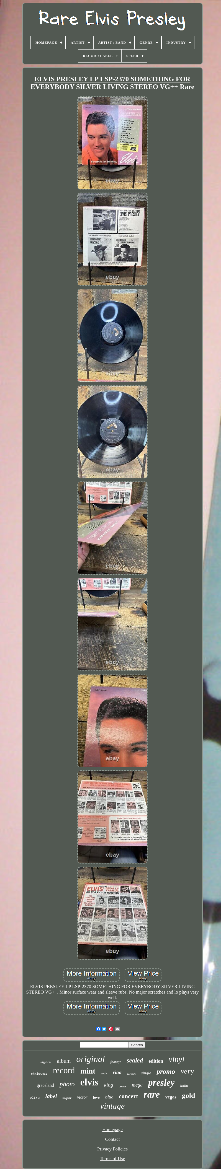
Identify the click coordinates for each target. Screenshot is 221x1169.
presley (161, 1083)
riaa (117, 1072)
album (64, 1061)
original (90, 1059)
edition (155, 1061)
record (64, 1070)
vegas (170, 1097)
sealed (135, 1060)
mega (137, 1085)
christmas (39, 1073)
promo (165, 1071)
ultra (35, 1098)
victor (82, 1097)
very (187, 1071)
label (51, 1096)
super (67, 1098)
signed (45, 1061)
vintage (112, 1105)
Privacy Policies (112, 1149)
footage (115, 1062)
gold (188, 1096)
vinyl (176, 1059)
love (96, 1097)
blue (109, 1097)
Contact (112, 1139)
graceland (45, 1085)
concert (128, 1096)
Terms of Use (112, 1158)
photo (67, 1084)
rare (152, 1094)
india (184, 1086)
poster (123, 1086)
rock (104, 1073)
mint (87, 1071)
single (146, 1073)
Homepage (112, 1129)
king (108, 1085)
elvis (89, 1082)
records (131, 1073)
